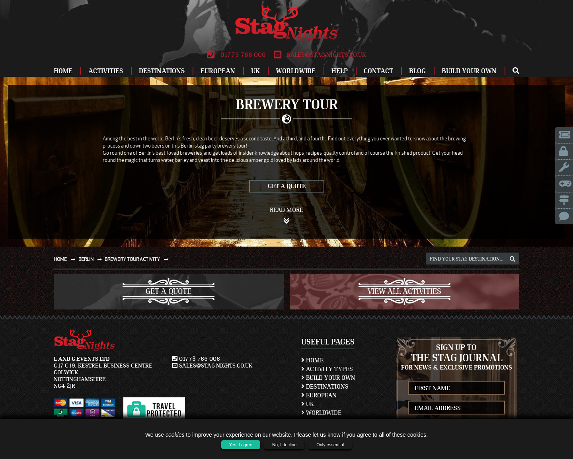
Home (63, 71)
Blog (417, 71)
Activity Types (327, 369)
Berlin (91, 259)
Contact (378, 71)
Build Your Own (469, 71)
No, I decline (284, 444)
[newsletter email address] (456, 408)
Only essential (330, 444)
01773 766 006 (236, 54)
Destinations (162, 71)
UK (255, 71)
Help (339, 71)
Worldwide (296, 71)
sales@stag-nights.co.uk (320, 54)
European (218, 71)
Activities (105, 71)
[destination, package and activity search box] (472, 259)
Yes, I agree (240, 444)
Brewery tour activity (138, 259)
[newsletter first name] (456, 388)
